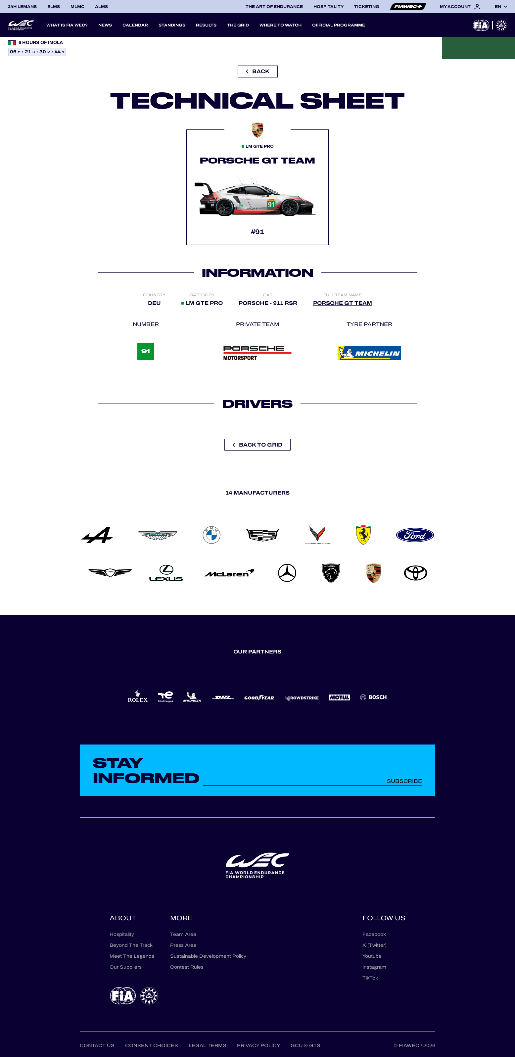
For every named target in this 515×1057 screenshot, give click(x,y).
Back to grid (257, 445)
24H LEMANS (22, 7)
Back (257, 71)
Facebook (374, 934)
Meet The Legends (132, 956)
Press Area (183, 945)
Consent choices (151, 1045)
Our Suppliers (126, 967)
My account (460, 7)
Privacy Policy (258, 1045)
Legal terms (207, 1045)
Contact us (97, 1045)
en (498, 7)
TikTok (370, 978)
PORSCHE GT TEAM (342, 303)
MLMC (77, 7)
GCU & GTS (305, 1045)
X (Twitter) (374, 945)
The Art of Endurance (274, 7)
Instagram (374, 967)
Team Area (183, 934)
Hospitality (328, 7)
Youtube (372, 956)
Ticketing (366, 7)
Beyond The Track (131, 945)
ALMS (101, 7)
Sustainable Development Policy (208, 956)
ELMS (53, 7)
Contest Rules (187, 967)
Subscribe (404, 781)
